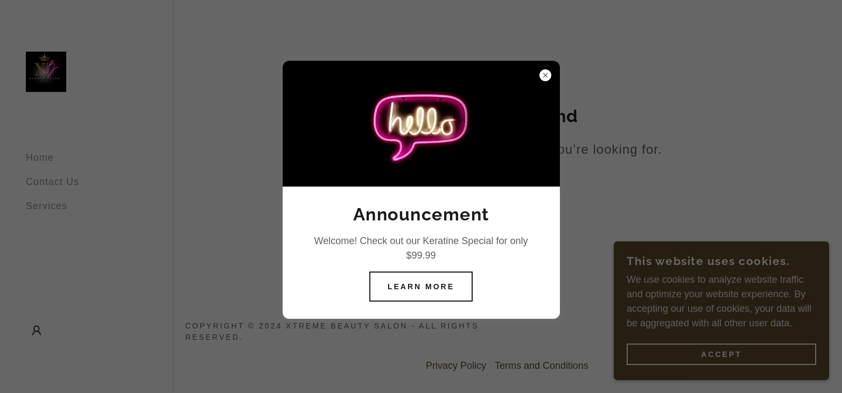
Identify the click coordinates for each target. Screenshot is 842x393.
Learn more (421, 286)
